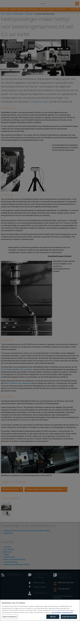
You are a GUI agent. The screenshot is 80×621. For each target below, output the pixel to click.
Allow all (53, 618)
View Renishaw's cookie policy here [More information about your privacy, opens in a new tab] (62, 614)
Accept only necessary (69, 618)
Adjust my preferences (10, 618)
